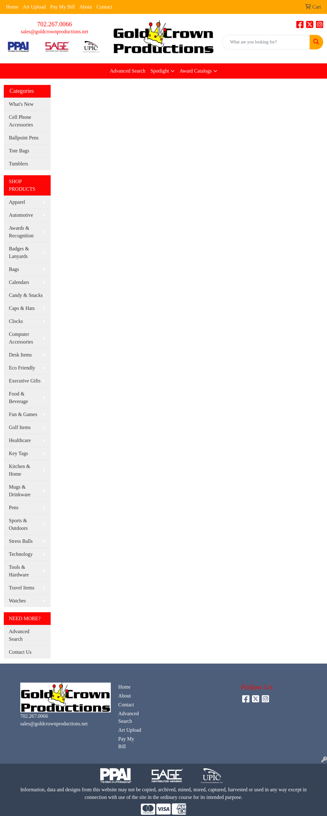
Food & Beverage (18, 397)
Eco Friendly (22, 367)
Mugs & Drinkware (19, 490)
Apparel (17, 202)
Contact (104, 7)
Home (12, 7)
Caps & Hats (22, 308)
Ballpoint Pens (24, 137)
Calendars (19, 282)
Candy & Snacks (26, 295)
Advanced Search (127, 71)
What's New (21, 104)
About (85, 7)
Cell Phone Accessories (21, 120)
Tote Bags (19, 150)
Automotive (21, 215)
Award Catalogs (195, 71)
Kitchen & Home (19, 470)
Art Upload (34, 7)
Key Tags (18, 453)
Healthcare (20, 440)
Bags (14, 269)
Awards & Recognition (21, 231)
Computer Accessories (21, 337)
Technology (21, 554)
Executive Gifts (25, 380)
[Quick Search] (266, 42)
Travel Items (22, 587)
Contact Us (20, 652)
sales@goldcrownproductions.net (54, 31)
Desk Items (20, 354)
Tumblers (18, 163)
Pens (13, 507)
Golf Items (20, 427)
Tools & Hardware (19, 570)
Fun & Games (23, 414)
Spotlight (159, 71)
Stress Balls (21, 541)
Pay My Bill (62, 7)
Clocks (16, 321)
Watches (17, 600)
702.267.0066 (54, 24)
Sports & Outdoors (18, 524)
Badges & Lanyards (19, 252)
